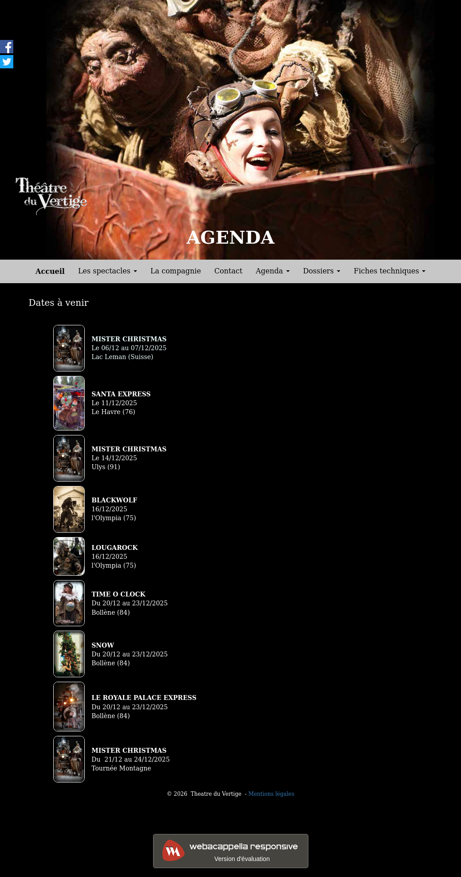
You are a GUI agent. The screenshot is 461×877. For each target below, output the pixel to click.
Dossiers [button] (321, 271)
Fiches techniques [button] (390, 271)
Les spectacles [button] (107, 271)
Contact (228, 271)
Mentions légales (271, 794)
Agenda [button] (272, 271)
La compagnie (175, 271)
